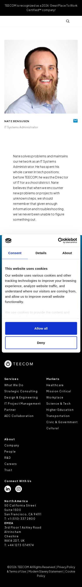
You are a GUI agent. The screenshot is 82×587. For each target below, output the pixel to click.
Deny (41, 343)
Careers (10, 464)
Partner (10, 409)
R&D (7, 457)
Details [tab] (41, 253)
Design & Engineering (21, 397)
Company (11, 445)
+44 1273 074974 (21, 545)
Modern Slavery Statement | (46, 571)
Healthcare (55, 385)
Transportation (58, 416)
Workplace (55, 397)
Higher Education (60, 409)
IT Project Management (22, 403)
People (10, 451)
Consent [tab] (14, 253)
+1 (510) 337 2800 (21, 518)
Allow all (41, 328)
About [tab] (67, 253)
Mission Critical (58, 391)
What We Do (13, 385)
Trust (8, 470)
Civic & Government (62, 422)
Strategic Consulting (21, 391)
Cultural (52, 428)
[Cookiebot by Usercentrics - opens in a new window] (58, 241)
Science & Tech (58, 403)
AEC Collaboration (19, 416)
